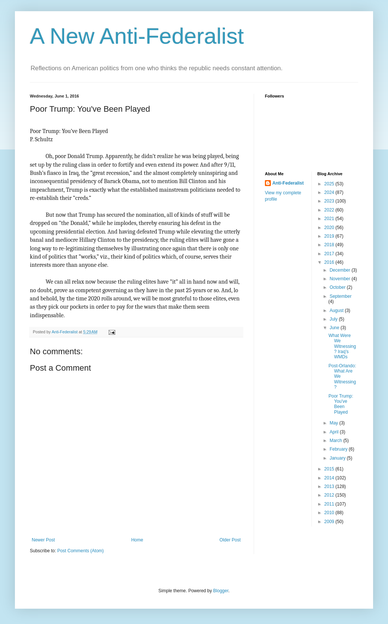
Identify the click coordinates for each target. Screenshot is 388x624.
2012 (329, 495)
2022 (329, 210)
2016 (329, 262)
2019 (329, 236)
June (334, 327)
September (340, 296)
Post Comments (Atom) (80, 550)
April (334, 432)
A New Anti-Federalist (137, 36)
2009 (329, 521)
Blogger (220, 590)
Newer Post (43, 540)
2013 (329, 486)
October (338, 287)
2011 (329, 504)
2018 (329, 244)
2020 (329, 227)
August (337, 310)
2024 (329, 192)
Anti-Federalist (288, 183)
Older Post (230, 540)
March (336, 440)
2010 (329, 512)
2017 (329, 253)
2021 (329, 218)
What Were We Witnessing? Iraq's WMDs (342, 346)
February (338, 449)
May (334, 423)
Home (137, 540)
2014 (329, 478)
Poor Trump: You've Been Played (340, 404)
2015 (329, 469)
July (334, 319)
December (340, 270)
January (338, 458)
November (340, 278)
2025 (329, 183)
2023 (329, 201)
